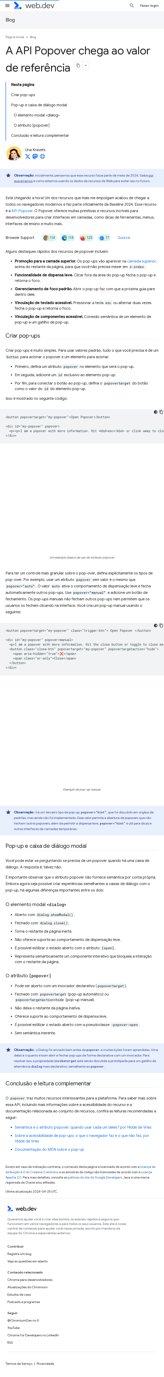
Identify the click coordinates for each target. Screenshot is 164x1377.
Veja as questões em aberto (27, 1261)
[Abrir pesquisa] (132, 5)
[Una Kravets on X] (27, 158)
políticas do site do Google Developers (95, 1177)
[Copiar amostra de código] (161, 412)
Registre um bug (19, 1254)
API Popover (22, 211)
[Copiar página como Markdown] (78, 65)
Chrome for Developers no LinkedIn (33, 1335)
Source (124, 237)
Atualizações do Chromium (27, 1287)
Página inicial (15, 37)
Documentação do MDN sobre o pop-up (49, 1149)
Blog (10, 20)
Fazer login (149, 5)
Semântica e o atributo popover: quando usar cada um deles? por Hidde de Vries (83, 1127)
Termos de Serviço (19, 1363)
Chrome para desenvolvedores (29, 1280)
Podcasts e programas (23, 1302)
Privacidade (45, 1363)
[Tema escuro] (155, 412)
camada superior (141, 261)
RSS (10, 1342)
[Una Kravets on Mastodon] (35, 158)
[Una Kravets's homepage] (42, 158)
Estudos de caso (19, 1294)
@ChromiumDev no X (23, 1320)
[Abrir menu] (7, 5)
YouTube (13, 1328)
